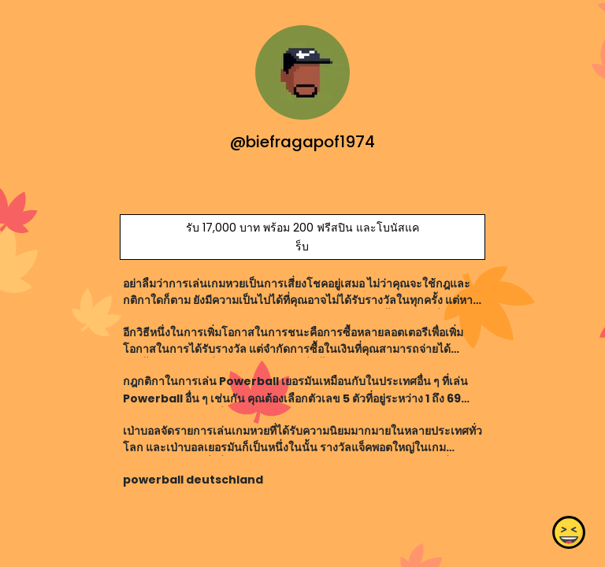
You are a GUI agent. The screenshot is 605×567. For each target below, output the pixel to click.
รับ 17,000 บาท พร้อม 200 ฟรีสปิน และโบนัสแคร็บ (302, 237)
